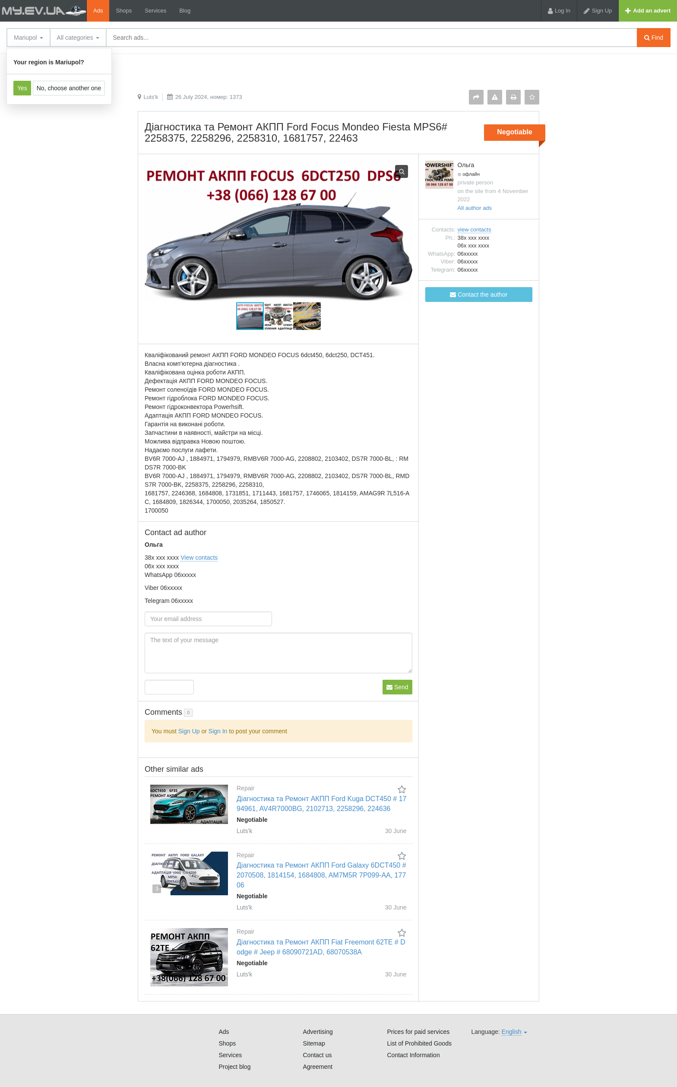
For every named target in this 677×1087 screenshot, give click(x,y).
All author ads (475, 208)
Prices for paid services (418, 1031)
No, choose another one (69, 88)
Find (653, 37)
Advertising (318, 1031)
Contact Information (413, 1055)
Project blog (235, 1066)
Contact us (317, 1055)
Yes (22, 88)
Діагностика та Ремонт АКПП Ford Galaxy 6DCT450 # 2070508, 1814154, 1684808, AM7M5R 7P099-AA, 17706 (321, 875)
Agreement (317, 1066)
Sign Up (189, 731)
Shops (124, 10)
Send (397, 687)
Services (155, 10)
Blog (184, 10)
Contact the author (478, 294)
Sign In (218, 731)
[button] (279, 316)
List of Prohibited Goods (419, 1043)
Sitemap (314, 1043)
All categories (78, 37)
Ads (98, 10)
